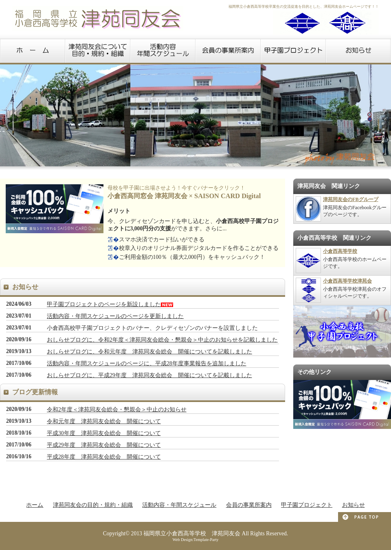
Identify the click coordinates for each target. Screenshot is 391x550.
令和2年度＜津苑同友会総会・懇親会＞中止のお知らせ (117, 409)
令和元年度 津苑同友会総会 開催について (104, 421)
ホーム (34, 505)
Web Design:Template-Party (195, 539)
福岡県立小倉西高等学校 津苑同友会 (191, 533)
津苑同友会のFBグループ (350, 199)
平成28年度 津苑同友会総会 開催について (104, 457)
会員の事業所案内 (249, 505)
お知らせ (353, 505)
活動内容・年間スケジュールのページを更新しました (115, 316)
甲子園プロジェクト (306, 505)
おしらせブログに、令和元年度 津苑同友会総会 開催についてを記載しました (149, 352)
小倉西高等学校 (340, 251)
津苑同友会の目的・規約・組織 (93, 505)
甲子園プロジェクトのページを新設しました (104, 304)
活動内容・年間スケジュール (179, 505)
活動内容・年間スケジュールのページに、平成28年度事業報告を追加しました (146, 363)
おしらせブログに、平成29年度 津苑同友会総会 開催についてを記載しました (149, 375)
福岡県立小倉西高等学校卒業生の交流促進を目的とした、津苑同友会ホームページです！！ (303, 6)
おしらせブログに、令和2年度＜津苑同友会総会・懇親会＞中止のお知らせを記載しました (162, 340)
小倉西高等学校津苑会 (347, 281)
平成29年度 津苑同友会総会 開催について (104, 445)
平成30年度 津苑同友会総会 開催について (104, 433)
